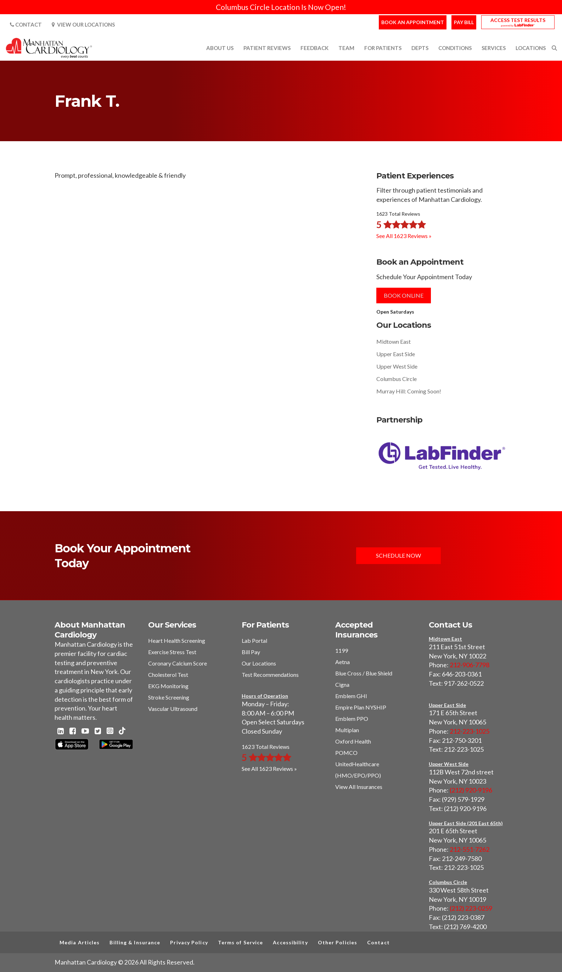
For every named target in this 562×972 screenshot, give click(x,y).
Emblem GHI (351, 695)
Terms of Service (240, 942)
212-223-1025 (469, 731)
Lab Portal (254, 640)
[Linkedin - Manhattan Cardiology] (61, 731)
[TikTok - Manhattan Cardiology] (122, 731)
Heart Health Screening (176, 640)
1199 (341, 650)
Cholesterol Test (168, 674)
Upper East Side (395, 353)
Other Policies (337, 942)
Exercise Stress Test (172, 651)
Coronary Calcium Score (177, 663)
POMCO (346, 752)
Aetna (342, 661)
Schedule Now (398, 555)
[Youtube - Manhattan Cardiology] (85, 731)
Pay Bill (464, 22)
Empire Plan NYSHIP (360, 707)
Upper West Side (396, 366)
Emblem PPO (351, 718)
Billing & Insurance (134, 942)
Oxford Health (353, 741)
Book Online (403, 295)
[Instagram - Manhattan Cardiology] (110, 731)
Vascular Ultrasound (172, 708)
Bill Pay (251, 651)
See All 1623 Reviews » (404, 235)
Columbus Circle (396, 378)
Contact (26, 24)
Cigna (342, 684)
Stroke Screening (168, 697)
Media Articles (80, 942)
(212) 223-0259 (471, 908)
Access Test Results (517, 20)
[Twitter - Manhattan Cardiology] (98, 731)
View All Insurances (358, 786)
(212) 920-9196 (471, 790)
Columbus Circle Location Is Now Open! (281, 6)
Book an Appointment (412, 22)
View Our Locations (83, 24)
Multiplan (347, 730)
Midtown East (393, 341)
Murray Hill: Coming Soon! (408, 391)
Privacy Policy (189, 942)
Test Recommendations (270, 674)
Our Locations (259, 663)
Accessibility (290, 942)
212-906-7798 (469, 665)
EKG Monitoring (168, 686)
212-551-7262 (469, 849)
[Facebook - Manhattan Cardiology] (73, 731)
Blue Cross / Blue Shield (363, 673)
